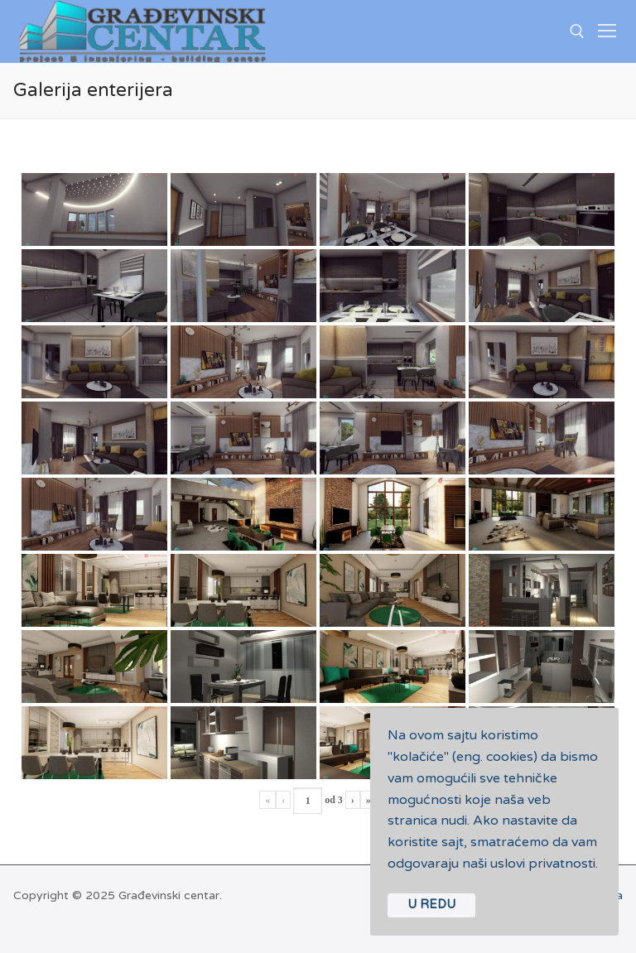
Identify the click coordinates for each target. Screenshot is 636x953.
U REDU (431, 905)
